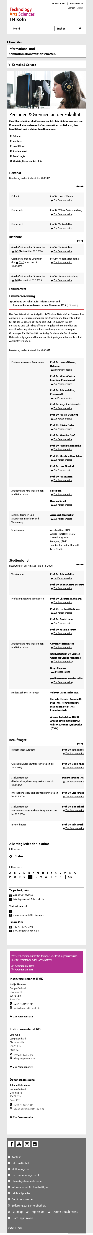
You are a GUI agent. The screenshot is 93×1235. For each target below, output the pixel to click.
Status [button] (16, 856)
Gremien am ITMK (24, 965)
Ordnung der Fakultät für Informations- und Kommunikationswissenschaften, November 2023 (45, 303)
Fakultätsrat (18, 146)
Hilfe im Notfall (76, 3)
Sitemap (17, 1212)
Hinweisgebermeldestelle (27, 1181)
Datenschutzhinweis (65, 1212)
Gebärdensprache (22, 1199)
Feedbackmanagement (25, 1175)
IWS (17, 251)
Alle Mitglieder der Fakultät (27, 161)
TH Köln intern (58, 3)
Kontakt (16, 1157)
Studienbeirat (19, 151)
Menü (16, 28)
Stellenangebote (21, 1169)
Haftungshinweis (22, 1218)
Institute (17, 141)
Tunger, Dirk (16, 921)
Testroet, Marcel (18, 906)
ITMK (21, 262)
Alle (70, 877)
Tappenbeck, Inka (19, 890)
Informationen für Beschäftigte (30, 1187)
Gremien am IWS (24, 969)
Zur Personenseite (62, 200)
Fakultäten (15, 42)
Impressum (37, 1212)
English (80, 7)
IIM (16, 280)
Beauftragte (18, 156)
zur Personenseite (62, 369)
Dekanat (16, 136)
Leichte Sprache (21, 1193)
